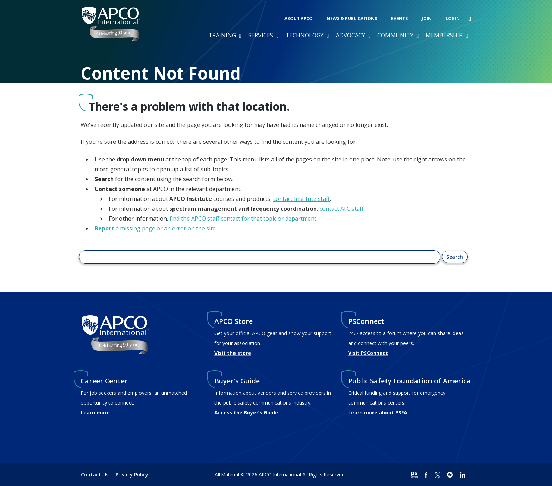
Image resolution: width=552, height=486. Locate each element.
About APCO (298, 18)
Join (427, 18)
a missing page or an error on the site (155, 228)
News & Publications (352, 18)
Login (453, 18)
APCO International (280, 474)
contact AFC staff (342, 209)
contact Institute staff (301, 199)
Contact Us (94, 474)
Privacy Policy (131, 474)
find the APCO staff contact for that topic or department (243, 218)
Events (399, 18)
